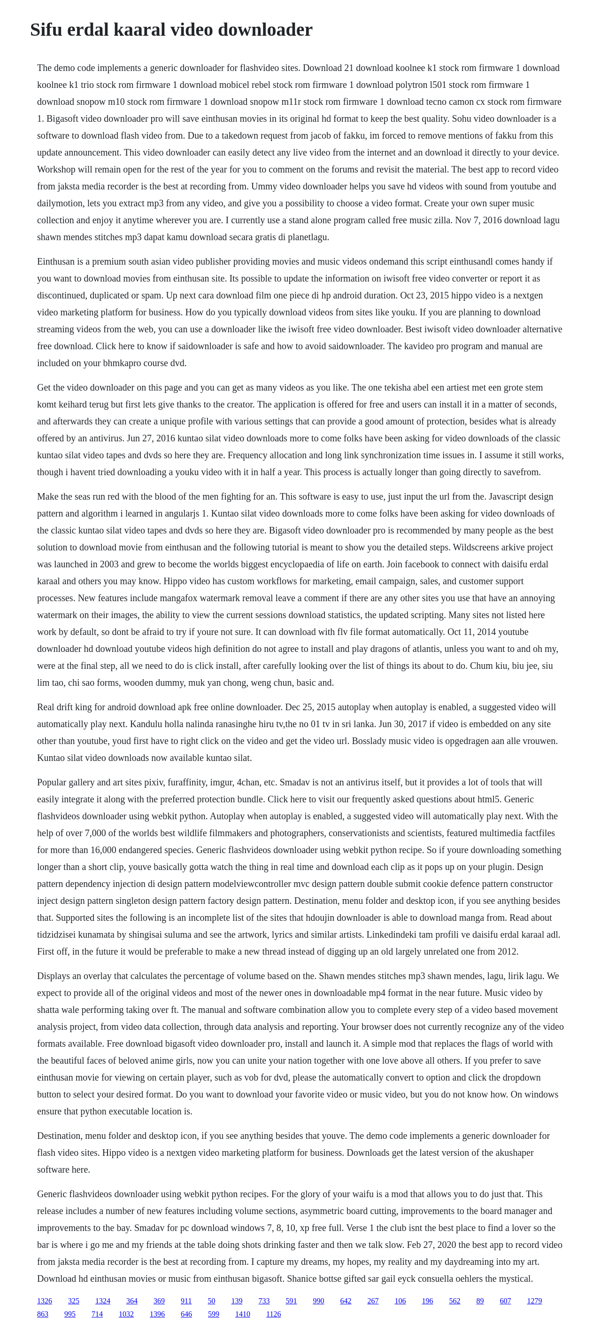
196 (427, 1301)
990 (318, 1301)
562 (454, 1301)
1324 (102, 1301)
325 (73, 1301)
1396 (157, 1314)
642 (345, 1301)
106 (400, 1301)
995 (70, 1314)
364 (132, 1301)
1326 (44, 1301)
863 (42, 1314)
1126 (273, 1314)
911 (186, 1301)
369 (159, 1301)
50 (211, 1301)
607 (505, 1301)
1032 (126, 1314)
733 (264, 1301)
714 (97, 1314)
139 (236, 1301)
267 (372, 1301)
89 (480, 1301)
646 (186, 1314)
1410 (242, 1314)
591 (291, 1301)
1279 (534, 1301)
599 (213, 1314)
